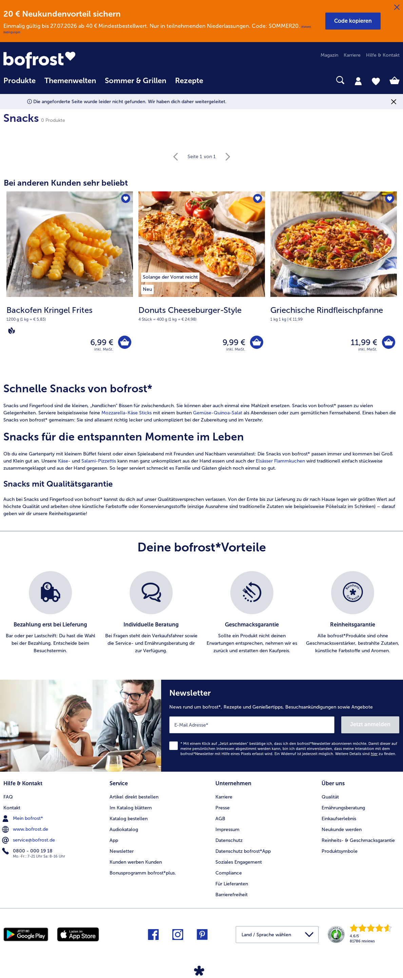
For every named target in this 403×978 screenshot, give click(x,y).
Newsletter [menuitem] (122, 851)
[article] (201, 449)
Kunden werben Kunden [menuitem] (136, 862)
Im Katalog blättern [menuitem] (131, 808)
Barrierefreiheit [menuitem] (231, 895)
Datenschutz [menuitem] (229, 840)
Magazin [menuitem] (329, 55)
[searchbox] (216, 80)
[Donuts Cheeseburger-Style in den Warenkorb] (256, 342)
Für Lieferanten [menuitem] (231, 884)
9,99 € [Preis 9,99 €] (234, 342)
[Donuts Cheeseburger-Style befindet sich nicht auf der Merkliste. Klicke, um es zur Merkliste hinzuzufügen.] (257, 198)
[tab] (358, 81)
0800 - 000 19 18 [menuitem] (28, 851)
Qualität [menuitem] (330, 797)
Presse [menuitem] (222, 808)
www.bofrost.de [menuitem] (25, 829)
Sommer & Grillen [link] (135, 80)
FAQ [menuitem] (8, 797)
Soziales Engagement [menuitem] (238, 862)
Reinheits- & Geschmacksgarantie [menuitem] (358, 840)
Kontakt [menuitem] (11, 808)
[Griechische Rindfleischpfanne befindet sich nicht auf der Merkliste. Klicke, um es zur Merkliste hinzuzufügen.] (389, 198)
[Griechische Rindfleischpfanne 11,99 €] (333, 282)
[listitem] (170, 276)
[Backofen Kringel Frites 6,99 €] (69, 282)
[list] (201, 613)
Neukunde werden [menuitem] (342, 829)
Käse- (64, 461)
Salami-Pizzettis (98, 461)
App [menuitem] (114, 840)
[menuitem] (19, 84)
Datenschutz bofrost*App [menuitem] (243, 851)
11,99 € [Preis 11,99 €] (364, 342)
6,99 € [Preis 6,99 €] (101, 342)
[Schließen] (397, 7)
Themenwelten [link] (70, 80)
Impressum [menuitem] (227, 829)
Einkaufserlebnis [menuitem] (339, 819)
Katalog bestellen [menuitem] (129, 819)
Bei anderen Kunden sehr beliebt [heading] (66, 183)
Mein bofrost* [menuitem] (23, 818)
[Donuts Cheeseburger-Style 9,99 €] (201, 282)
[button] (353, 21)
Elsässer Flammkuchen (280, 461)
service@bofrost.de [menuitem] (29, 840)
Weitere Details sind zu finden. (365, 754)
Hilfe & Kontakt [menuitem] (383, 55)
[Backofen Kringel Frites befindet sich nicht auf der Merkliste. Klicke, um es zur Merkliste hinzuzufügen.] (125, 198)
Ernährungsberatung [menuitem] (343, 808)
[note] (69, 320)
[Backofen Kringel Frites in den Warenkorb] (124, 342)
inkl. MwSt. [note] (103, 349)
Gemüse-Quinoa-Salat (217, 413)
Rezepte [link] (189, 80)
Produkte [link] (19, 80)
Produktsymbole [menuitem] (340, 851)
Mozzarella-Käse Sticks (126, 413)
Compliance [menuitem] (228, 873)
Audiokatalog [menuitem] (124, 829)
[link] (62, 60)
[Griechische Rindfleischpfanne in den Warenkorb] (388, 342)
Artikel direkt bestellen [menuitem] (134, 797)
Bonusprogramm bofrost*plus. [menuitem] (143, 873)
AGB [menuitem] (220, 819)
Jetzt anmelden (370, 724)
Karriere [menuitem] (352, 55)
